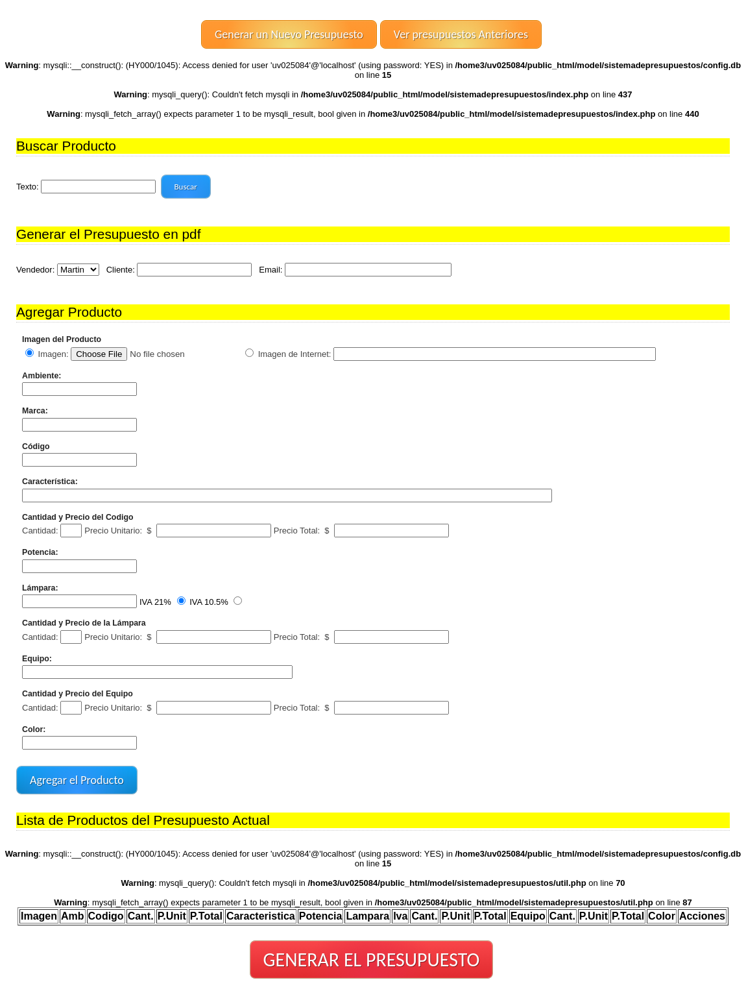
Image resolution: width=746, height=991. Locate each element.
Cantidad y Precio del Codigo (77, 517)
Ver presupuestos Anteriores (461, 34)
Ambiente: (41, 375)
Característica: (50, 481)
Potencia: (40, 552)
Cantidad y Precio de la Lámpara (84, 623)
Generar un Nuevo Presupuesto (289, 34)
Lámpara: (40, 588)
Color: (33, 729)
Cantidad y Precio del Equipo (77, 693)
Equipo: (37, 658)
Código (36, 446)
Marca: (35, 410)
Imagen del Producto (61, 339)
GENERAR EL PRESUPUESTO (371, 960)
